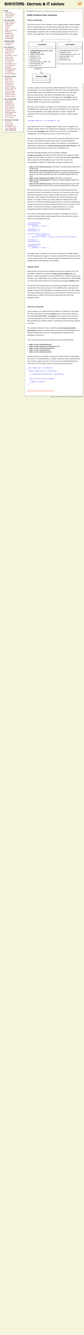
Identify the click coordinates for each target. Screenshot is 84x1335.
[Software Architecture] (60, 11)
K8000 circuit (9, 102)
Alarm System (9, 57)
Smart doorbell (9, 59)
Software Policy (9, 16)
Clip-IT (7, 28)
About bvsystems (10, 14)
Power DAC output (10, 115)
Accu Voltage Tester (10, 128)
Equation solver (9, 35)
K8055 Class (8, 80)
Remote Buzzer (9, 125)
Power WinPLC (9, 109)
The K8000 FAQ (9, 104)
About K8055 (9, 78)
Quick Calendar (9, 23)
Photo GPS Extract (10, 22)
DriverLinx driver (10, 107)
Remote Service (9, 89)
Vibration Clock (9, 43)
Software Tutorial (10, 94)
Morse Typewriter (10, 65)
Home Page (8, 12)
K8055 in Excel (9, 83)
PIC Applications (10, 70)
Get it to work (9, 123)
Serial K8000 (8, 114)
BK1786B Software (10, 68)
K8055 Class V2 (9, 81)
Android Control (9, 86)
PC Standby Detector (11, 64)
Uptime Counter (9, 36)
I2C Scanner (8, 62)
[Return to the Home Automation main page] (40, 398)
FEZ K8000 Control (10, 126)
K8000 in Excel (9, 105)
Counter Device (9, 50)
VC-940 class (9, 72)
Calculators (8, 67)
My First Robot (9, 117)
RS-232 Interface (10, 60)
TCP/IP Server (9, 84)
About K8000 (9, 100)
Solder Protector (9, 52)
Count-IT (7, 27)
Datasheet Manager (10, 73)
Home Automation (10, 130)
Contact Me (8, 17)
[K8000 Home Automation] (50, 11)
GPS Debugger (9, 38)
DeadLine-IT (8, 25)
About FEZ (8, 121)
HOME (6, 11)
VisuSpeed (8, 44)
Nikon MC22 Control (11, 55)
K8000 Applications (10, 112)
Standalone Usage (10, 110)
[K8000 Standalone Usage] (39, 11)
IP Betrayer (8, 32)
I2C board (8, 54)
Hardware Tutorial (10, 96)
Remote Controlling (10, 88)
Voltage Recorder (10, 93)
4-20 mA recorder (10, 91)
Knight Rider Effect (10, 49)
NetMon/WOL (9, 33)
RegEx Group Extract (11, 30)
